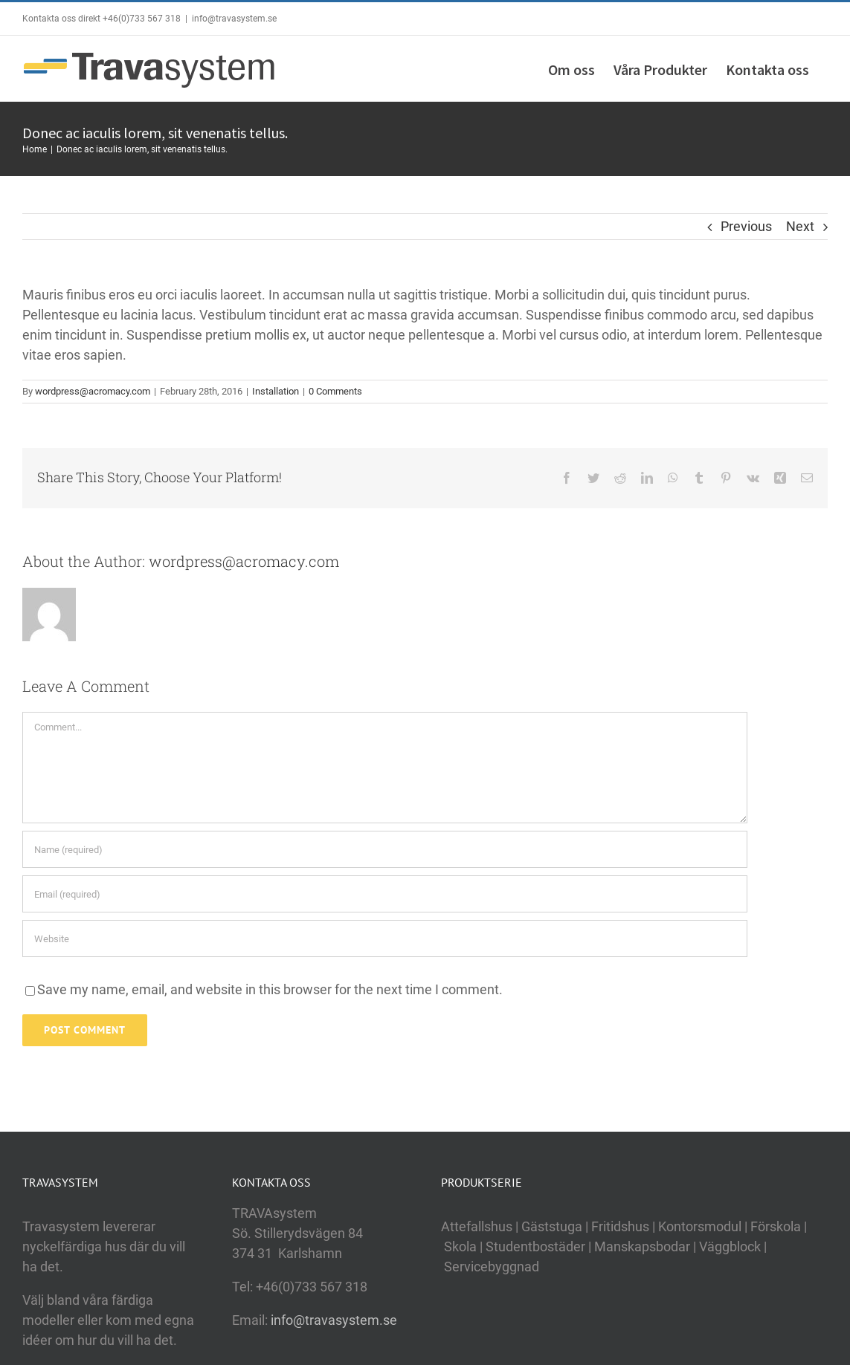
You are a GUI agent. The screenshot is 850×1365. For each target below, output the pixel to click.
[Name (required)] (384, 849)
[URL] (384, 938)
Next (800, 226)
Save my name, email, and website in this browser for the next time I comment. (270, 989)
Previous (746, 226)
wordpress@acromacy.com (92, 391)
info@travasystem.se (234, 18)
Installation (275, 391)
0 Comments (335, 391)
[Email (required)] (384, 893)
